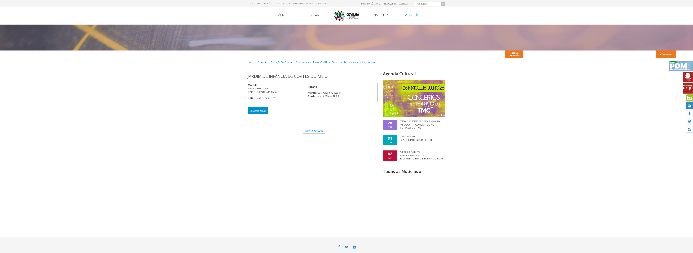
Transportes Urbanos (643, 54)
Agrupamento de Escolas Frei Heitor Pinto (316, 62)
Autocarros (556, 54)
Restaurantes (580, 54)
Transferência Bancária (391, 54)
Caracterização (257, 110)
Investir (380, 15)
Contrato (321, 54)
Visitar (312, 15)
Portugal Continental (269, 54)
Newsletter (390, 3)
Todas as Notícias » (402, 171)
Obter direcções (314, 130)
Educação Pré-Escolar (281, 62)
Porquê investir (514, 54)
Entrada (413, 54)
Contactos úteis (534, 54)
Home (251, 62)
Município (413, 15)
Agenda (403, 3)
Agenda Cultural (399, 73)
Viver (279, 15)
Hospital (432, 54)
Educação (262, 62)
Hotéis (623, 54)
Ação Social (684, 54)
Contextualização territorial (475, 54)
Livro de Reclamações (261, 3)
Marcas (369, 54)
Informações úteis (371, 3)
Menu (303, 54)
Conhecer (666, 54)
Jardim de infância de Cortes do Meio (359, 62)
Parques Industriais (604, 54)
